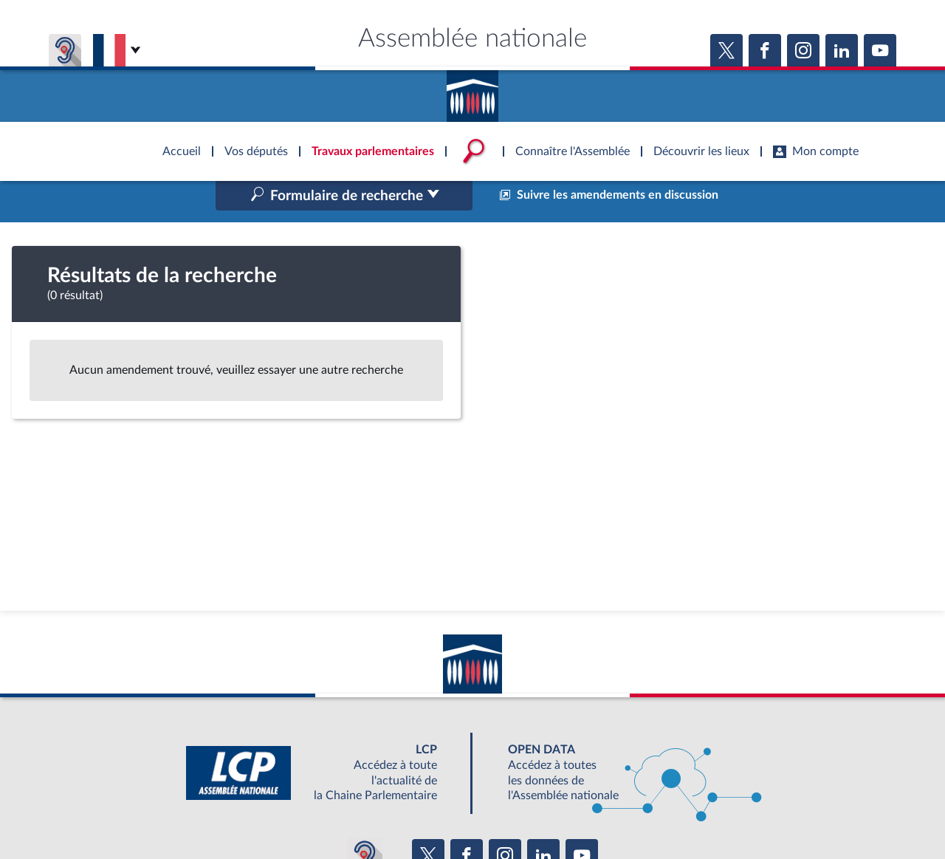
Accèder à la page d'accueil (472, 91)
